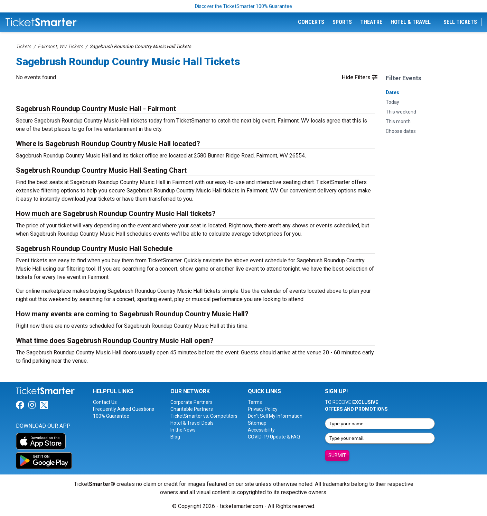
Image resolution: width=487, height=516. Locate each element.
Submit (337, 455)
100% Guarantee (111, 416)
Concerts (311, 22)
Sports (342, 22)
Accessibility (261, 430)
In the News (183, 430)
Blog (175, 437)
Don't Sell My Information (275, 416)
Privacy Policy (263, 409)
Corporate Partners (191, 402)
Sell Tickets (460, 22)
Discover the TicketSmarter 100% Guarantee (243, 6)
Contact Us (105, 402)
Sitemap (257, 423)
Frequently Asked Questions (123, 409)
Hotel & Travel (411, 22)
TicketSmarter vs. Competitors (203, 416)
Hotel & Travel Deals (192, 423)
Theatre (371, 22)
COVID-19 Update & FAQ (274, 437)
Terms (255, 402)
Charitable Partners (191, 409)
